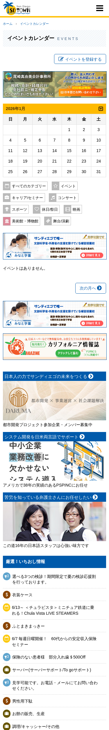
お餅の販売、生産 (28, 713)
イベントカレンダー (34, 23)
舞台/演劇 (61, 221)
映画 (76, 210)
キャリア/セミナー (27, 198)
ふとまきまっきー (28, 626)
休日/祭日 (50, 210)
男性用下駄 (22, 701)
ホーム (7, 23)
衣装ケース (22, 595)
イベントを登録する (80, 59)
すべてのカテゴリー (29, 186)
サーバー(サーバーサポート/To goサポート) (51, 670)
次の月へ (91, 288)
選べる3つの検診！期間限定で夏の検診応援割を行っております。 (54, 579)
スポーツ (19, 210)
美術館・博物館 (25, 221)
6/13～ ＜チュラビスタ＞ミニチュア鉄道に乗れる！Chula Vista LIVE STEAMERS (53, 610)
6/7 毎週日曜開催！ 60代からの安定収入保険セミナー (54, 641)
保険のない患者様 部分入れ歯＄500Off (51, 657)
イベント (68, 186)
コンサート (67, 198)
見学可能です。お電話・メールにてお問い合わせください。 (55, 685)
